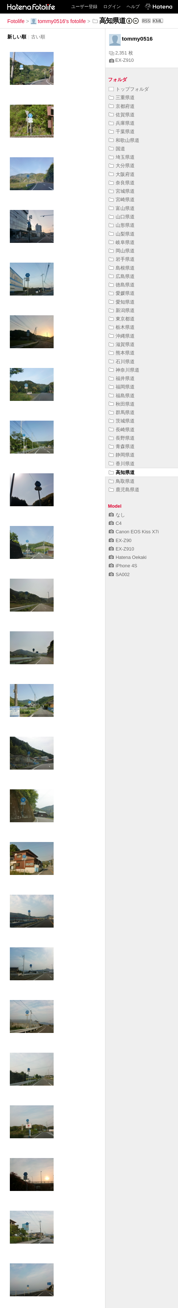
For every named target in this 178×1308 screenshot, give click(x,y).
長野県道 (122, 438)
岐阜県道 (122, 242)
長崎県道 (122, 429)
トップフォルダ (129, 89)
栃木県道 (122, 327)
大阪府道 (122, 174)
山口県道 (122, 216)
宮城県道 (122, 191)
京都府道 (122, 106)
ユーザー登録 (84, 6)
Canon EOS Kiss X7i (134, 531)
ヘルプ (133, 6)
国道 (117, 148)
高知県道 (122, 472)
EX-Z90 (120, 540)
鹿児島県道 (124, 489)
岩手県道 (122, 259)
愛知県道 (122, 302)
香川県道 (122, 463)
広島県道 (122, 276)
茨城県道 (122, 421)
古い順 (38, 37)
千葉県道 (122, 131)
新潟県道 (122, 310)
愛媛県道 (122, 293)
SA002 (119, 574)
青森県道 (122, 446)
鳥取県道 (122, 481)
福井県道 (122, 378)
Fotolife (15, 21)
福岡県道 (122, 387)
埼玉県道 (122, 157)
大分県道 (122, 165)
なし (117, 515)
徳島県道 (122, 284)
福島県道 (122, 395)
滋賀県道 (122, 344)
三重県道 (122, 97)
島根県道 (122, 268)
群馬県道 (122, 412)
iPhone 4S (123, 565)
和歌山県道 (124, 140)
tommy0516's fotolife (58, 21)
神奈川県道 (124, 370)
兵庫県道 (122, 123)
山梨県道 (122, 234)
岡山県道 (122, 250)
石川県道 (122, 361)
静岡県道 (122, 455)
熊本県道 (122, 353)
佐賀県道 (122, 114)
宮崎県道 (122, 199)
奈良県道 (122, 182)
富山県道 (122, 208)
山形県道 (122, 225)
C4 (115, 523)
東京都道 (122, 319)
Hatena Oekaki (128, 557)
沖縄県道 (122, 336)
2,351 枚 (121, 53)
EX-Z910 (121, 60)
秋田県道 (122, 404)
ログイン (112, 6)
